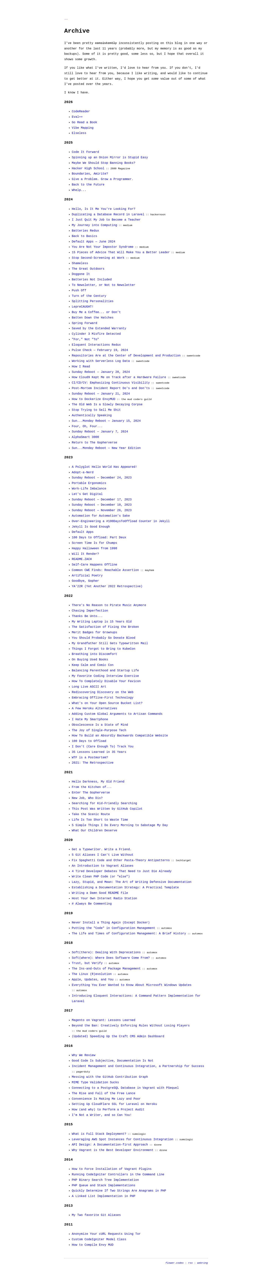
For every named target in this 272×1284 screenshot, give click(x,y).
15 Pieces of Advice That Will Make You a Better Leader (121, 252)
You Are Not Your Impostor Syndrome (102, 247)
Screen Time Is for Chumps (94, 543)
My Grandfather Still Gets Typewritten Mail (110, 643)
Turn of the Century (89, 296)
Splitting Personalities (93, 301)
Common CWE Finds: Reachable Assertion (105, 570)
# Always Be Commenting (92, 904)
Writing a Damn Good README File (100, 893)
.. (66, 19)
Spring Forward (84, 323)
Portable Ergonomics (89, 483)
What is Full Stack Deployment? (99, 1134)
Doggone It (81, 274)
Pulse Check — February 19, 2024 (100, 350)
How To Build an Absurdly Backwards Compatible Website (120, 736)
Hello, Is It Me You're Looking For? (103, 209)
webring (202, 1263)
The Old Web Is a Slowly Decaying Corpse (107, 404)
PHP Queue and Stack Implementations (103, 1185)
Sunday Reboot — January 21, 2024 (101, 394)
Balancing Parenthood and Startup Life (105, 671)
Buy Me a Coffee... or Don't (96, 312)
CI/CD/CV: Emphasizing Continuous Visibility (111, 383)
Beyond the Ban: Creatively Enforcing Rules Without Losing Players (131, 1026)
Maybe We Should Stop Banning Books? (103, 163)
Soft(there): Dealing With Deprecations (106, 952)
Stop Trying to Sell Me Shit (96, 410)
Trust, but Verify (87, 963)
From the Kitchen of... (92, 787)
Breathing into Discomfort (94, 654)
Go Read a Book (84, 122)
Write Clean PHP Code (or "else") (101, 877)
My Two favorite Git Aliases (96, 1215)
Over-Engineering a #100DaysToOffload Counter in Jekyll (121, 521)
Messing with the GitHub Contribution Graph (110, 1077)
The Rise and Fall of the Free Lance (103, 1093)
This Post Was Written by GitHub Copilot (107, 809)
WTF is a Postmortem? (90, 757)
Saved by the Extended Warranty (99, 328)
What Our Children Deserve (94, 831)
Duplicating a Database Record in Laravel (108, 214)
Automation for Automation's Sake (101, 516)
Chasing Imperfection (90, 611)
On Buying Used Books (90, 660)
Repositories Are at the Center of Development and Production (126, 356)
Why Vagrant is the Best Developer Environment (112, 1150)
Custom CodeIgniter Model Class (99, 1239)
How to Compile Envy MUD (93, 1245)
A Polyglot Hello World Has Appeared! (104, 467)
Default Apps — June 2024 (93, 242)
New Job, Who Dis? (87, 798)
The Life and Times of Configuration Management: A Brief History (129, 934)
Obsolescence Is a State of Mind (100, 725)
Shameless (80, 263)
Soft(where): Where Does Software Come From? (111, 958)
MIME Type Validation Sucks (95, 1082)
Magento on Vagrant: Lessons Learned (103, 1020)
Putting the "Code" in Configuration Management (113, 928)
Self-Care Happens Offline (94, 565)
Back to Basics (84, 236)
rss (190, 1263)
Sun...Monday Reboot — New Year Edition (106, 448)
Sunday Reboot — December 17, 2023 (102, 500)
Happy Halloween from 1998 (94, 548)
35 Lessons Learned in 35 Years (99, 752)
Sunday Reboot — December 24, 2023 (102, 478)
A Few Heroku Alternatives (94, 708)
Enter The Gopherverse (91, 793)
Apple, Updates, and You (93, 980)
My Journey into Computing (94, 225)
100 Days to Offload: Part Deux (99, 537)
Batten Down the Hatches (93, 318)
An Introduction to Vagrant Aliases (102, 866)
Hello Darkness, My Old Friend (98, 782)
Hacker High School (88, 168)
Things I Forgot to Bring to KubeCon (103, 649)
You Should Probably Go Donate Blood (103, 638)
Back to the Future (88, 185)
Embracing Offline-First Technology (102, 698)
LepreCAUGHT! (83, 307)
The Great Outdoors (88, 269)
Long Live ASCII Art (89, 687)
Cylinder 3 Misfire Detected (96, 334)
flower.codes (174, 1263)
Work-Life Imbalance (89, 489)
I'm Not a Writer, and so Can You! (102, 1115)
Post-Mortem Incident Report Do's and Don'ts (111, 388)
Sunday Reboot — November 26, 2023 (102, 510)
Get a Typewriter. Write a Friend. (102, 849)
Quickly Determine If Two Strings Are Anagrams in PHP (119, 1191)
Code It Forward (85, 152)
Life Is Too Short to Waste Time (100, 820)
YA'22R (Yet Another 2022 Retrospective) (107, 586)
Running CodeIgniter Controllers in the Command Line (118, 1174)
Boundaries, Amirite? (90, 174)
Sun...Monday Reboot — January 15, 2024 (106, 421)
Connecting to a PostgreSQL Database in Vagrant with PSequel (125, 1088)
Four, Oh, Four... (87, 426)
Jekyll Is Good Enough (91, 527)
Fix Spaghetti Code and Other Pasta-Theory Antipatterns (121, 860)
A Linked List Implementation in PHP (103, 1196)
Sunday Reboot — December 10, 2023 (102, 505)
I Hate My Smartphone (90, 719)
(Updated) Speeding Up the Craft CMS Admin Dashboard (118, 1036)
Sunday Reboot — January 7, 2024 (100, 432)
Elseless (79, 133)
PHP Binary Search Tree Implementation (105, 1180)
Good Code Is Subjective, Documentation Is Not (112, 1061)
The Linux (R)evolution (92, 974)
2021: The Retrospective (93, 763)
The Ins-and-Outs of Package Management (106, 969)
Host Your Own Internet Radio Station (104, 898)
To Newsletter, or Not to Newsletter (103, 285)
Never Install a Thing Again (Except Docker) (111, 923)
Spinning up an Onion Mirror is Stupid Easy (110, 157)
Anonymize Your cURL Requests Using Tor (106, 1234)
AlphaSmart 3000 (85, 437)
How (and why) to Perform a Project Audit (108, 1110)
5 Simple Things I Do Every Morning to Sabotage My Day (120, 825)
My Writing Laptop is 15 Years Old (102, 622)
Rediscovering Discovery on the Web (102, 692)
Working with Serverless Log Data (101, 361)
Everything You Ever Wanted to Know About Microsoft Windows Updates (132, 985)
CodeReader (81, 111)
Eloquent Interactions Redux (96, 345)
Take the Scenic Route (91, 814)
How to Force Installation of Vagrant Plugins (111, 1169)
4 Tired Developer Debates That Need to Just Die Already (122, 871)
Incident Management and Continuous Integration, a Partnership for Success (138, 1066)
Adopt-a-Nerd (83, 472)
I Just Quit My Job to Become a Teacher (106, 220)
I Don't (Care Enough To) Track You (102, 747)
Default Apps (83, 532)
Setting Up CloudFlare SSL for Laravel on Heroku (114, 1104)
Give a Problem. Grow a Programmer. (102, 179)
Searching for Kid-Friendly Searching (104, 803)
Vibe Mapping (83, 128)
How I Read (81, 367)
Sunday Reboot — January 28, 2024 (101, 372)
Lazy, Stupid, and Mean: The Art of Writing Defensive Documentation (132, 882)
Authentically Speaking (92, 415)
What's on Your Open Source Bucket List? (107, 703)
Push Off (79, 290)
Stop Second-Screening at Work (98, 258)
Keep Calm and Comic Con (93, 665)
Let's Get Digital (87, 494)
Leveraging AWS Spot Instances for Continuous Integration (122, 1139)
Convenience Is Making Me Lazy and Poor (106, 1099)
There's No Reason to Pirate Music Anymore (109, 605)
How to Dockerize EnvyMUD (93, 399)
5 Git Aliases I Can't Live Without (102, 855)
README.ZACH (82, 559)
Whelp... (79, 190)
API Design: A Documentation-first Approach (110, 1145)
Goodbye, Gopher (85, 581)
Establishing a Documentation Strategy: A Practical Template (125, 887)
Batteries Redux (85, 231)
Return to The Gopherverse (94, 443)
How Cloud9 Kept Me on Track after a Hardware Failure (119, 377)
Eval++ (77, 117)
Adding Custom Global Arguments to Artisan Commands (117, 714)
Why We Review (83, 1055)
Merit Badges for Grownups (94, 632)
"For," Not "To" (85, 339)
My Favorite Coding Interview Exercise (105, 676)
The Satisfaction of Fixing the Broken (105, 627)
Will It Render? (85, 554)
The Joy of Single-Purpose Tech (99, 730)
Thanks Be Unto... (87, 616)
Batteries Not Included (92, 280)
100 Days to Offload (89, 741)
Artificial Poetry (87, 576)
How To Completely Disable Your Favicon (106, 681)
